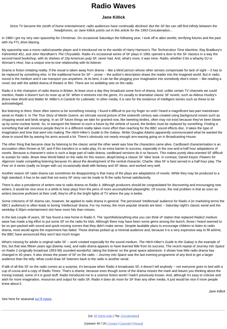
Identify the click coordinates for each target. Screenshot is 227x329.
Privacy (137, 323)
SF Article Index (103, 316)
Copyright (125, 323)
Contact (112, 323)
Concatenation (129, 316)
